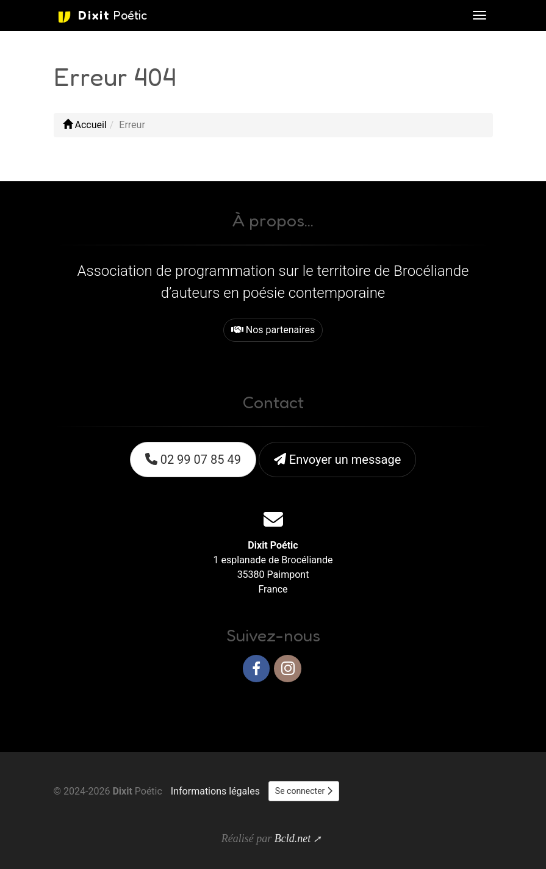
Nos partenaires (273, 330)
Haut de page (458, 707)
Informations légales (215, 791)
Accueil (85, 125)
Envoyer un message (337, 459)
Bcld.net (293, 838)
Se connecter (303, 791)
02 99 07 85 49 (193, 459)
